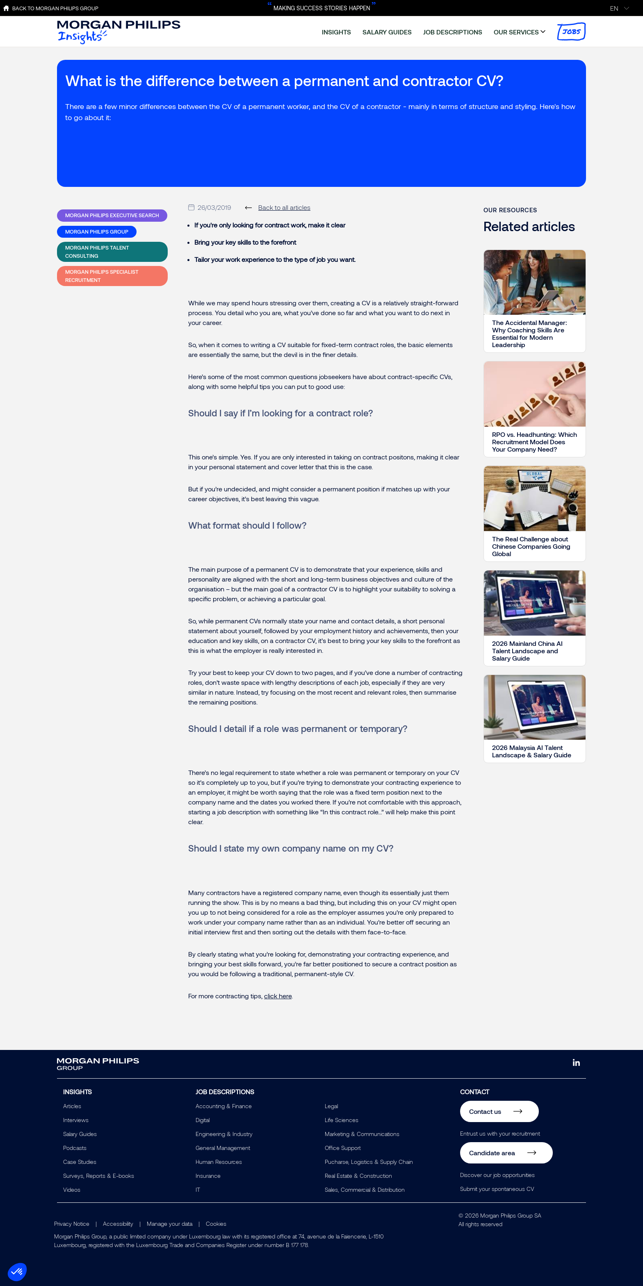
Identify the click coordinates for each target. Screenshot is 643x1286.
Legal (331, 1105)
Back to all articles (284, 207)
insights (336, 32)
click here (278, 996)
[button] (17, 1272)
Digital (203, 1119)
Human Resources (219, 1161)
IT (198, 1189)
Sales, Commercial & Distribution (365, 1189)
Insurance (208, 1175)
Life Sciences (341, 1119)
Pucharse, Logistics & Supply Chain (369, 1161)
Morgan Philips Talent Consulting (97, 251)
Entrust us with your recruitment (500, 1133)
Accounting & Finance (224, 1105)
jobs (571, 31)
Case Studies (79, 1161)
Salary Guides (80, 1133)
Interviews (76, 1119)
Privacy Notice (71, 1223)
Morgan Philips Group (96, 231)
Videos (71, 1189)
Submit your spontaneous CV (497, 1188)
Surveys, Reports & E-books (98, 1175)
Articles (72, 1105)
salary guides (387, 32)
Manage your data (169, 1223)
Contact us (485, 1111)
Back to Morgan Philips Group (55, 8)
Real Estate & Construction (358, 1175)
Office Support (343, 1147)
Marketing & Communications (362, 1133)
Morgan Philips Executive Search (112, 215)
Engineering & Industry (224, 1133)
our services (516, 32)
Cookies (216, 1223)
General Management (223, 1147)
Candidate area (492, 1152)
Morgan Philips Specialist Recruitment (102, 275)
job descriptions (452, 32)
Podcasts (75, 1147)
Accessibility (118, 1223)
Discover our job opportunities (497, 1174)
